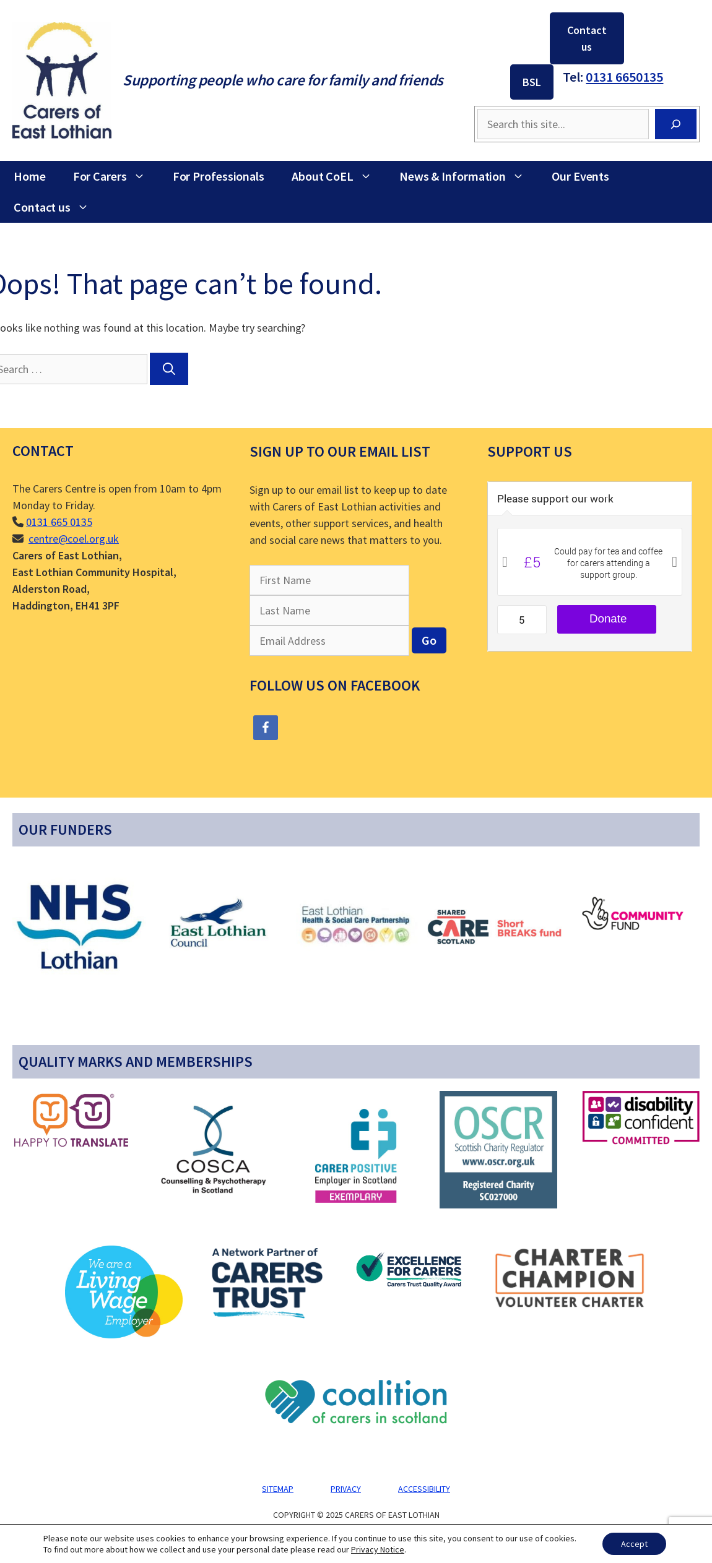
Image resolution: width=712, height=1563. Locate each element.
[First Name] (329, 580)
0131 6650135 (624, 76)
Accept (634, 1543)
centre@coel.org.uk (73, 539)
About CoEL (339, 176)
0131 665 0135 (59, 522)
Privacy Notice (377, 1549)
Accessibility (424, 1488)
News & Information (468, 176)
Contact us (587, 38)
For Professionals (218, 176)
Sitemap (277, 1488)
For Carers (116, 176)
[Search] (676, 124)
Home (30, 176)
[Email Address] (329, 641)
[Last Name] (329, 610)
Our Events (580, 176)
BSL (532, 82)
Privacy (346, 1488)
